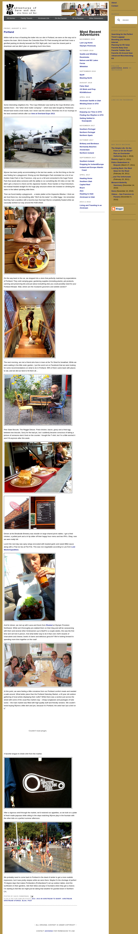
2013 (33, 898)
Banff (82, 75)
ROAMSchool (85, 92)
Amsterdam (85, 150)
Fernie (82, 63)
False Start (84, 86)
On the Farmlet (61, 18)
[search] (126, 20)
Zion (81, 191)
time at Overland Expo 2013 (43, 114)
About (114, 3)
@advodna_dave (120, 68)
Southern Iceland (87, 161)
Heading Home (86, 178)
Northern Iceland (87, 153)
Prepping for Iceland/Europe (92, 164)
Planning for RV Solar (121, 45)
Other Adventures (96, 18)
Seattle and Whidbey (88, 54)
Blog (24, 900)
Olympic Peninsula (88, 46)
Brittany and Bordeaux (89, 144)
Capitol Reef (85, 184)
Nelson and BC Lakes (89, 60)
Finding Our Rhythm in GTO (92, 115)
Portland (9, 32)
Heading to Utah (87, 194)
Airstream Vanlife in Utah (90, 101)
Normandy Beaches (88, 147)
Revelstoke (84, 57)
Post (30, 900)
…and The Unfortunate (121, 177)
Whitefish (84, 66)
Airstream (67, 898)
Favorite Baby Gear (120, 48)
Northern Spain (86, 135)
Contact (115, 6)
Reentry (115, 159)
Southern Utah (86, 181)
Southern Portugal (87, 129)
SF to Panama (77, 18)
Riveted (49, 625)
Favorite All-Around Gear (122, 53)
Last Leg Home (86, 43)
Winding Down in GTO (89, 104)
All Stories (11, 18)
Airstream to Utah (87, 197)
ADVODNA (49, 931)
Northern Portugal (87, 132)
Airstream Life (43, 18)
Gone (114, 191)
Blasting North (86, 78)
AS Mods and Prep (88, 89)
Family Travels (26, 18)
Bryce (82, 188)
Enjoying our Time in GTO (91, 112)
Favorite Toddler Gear (121, 50)
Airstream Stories (12, 900)
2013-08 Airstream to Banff (48, 898)
